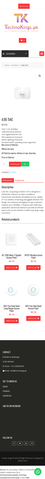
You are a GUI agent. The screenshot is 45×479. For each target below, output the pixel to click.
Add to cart (15, 164)
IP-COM (12, 172)
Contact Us (7, 395)
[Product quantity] (5, 164)
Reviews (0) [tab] (19, 180)
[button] (41, 53)
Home (5, 386)
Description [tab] (7, 180)
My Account (24, 6)
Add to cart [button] (10, 267)
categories (9, 53)
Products (6, 391)
